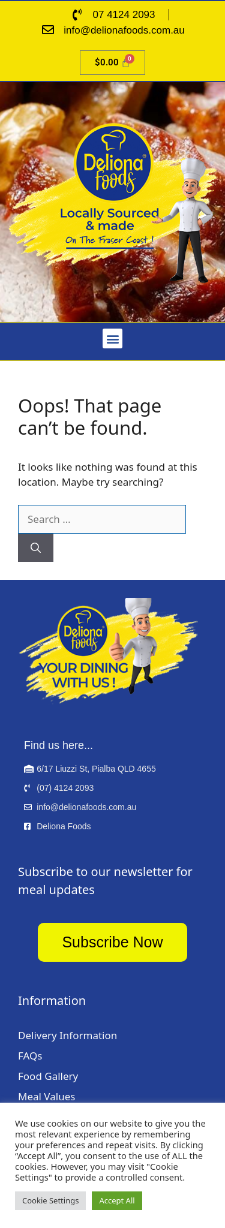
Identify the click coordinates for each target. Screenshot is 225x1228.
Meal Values (46, 1096)
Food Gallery (48, 1076)
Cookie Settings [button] (50, 1200)
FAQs (30, 1056)
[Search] (35, 548)
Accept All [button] (116, 1200)
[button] (112, 338)
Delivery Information (67, 1035)
